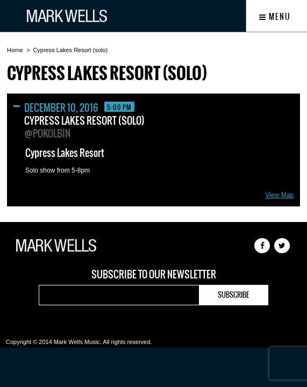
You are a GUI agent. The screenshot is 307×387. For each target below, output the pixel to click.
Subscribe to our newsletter (153, 275)
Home (15, 50)
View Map (280, 195)
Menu (275, 17)
